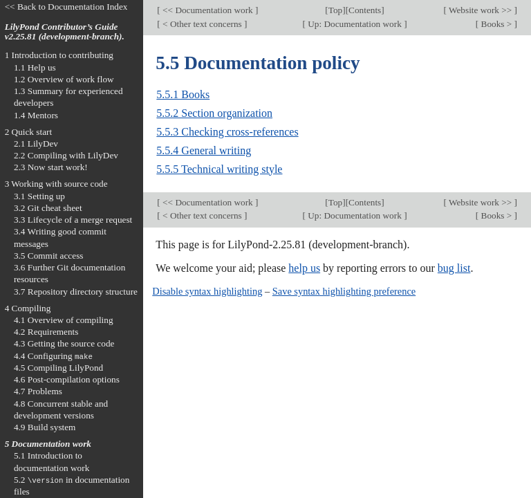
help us (304, 268)
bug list (454, 268)
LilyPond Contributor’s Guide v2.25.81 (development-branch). (64, 31)
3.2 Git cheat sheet (48, 208)
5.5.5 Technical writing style (219, 169)
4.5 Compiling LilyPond (58, 367)
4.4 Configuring (53, 356)
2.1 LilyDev (36, 143)
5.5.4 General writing (203, 150)
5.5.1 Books (182, 94)
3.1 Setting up (39, 196)
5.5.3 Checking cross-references (227, 132)
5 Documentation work (48, 444)
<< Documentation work (207, 10)
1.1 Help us (35, 67)
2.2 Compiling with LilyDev (66, 155)
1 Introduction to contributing (59, 55)
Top (335, 10)
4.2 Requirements (46, 331)
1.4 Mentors (36, 115)
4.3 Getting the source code (64, 343)
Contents (364, 10)
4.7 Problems (38, 391)
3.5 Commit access (49, 255)
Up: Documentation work (355, 24)
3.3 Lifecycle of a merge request (73, 219)
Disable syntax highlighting (207, 291)
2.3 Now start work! (51, 167)
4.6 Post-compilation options (67, 379)
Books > (496, 24)
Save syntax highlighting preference (344, 291)
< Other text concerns (202, 24)
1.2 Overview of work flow (64, 79)
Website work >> (480, 10)
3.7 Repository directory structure (76, 291)
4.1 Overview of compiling (63, 320)
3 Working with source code (56, 183)
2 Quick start (29, 132)
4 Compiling (28, 308)
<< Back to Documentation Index (66, 6)
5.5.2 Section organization (214, 113)
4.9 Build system (45, 427)
